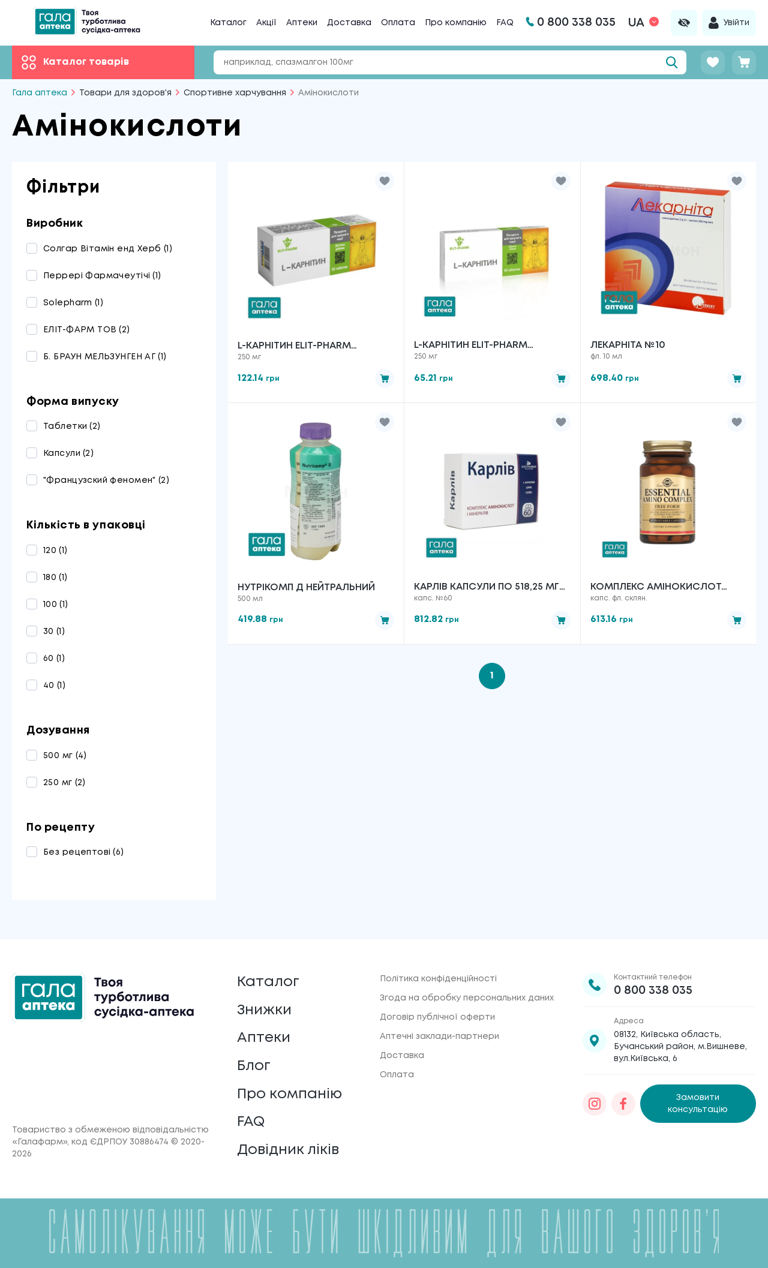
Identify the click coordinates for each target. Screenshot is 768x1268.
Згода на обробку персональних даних (467, 996)
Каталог (228, 22)
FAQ (505, 22)
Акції (266, 22)
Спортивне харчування (235, 93)
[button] (384, 181)
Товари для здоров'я (125, 93)
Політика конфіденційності (438, 977)
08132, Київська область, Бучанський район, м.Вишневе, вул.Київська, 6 (680, 1045)
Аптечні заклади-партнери (439, 1035)
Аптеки (301, 22)
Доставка (349, 22)
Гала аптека (39, 93)
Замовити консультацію (698, 1102)
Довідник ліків (288, 1150)
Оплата (398, 22)
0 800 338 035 (653, 989)
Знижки (264, 1009)
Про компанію (456, 22)
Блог (254, 1065)
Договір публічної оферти (437, 1016)
